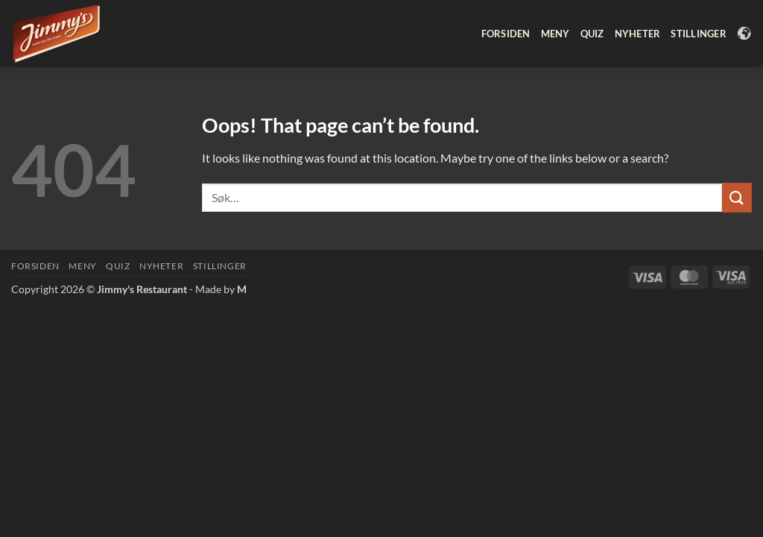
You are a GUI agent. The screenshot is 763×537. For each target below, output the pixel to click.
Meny (555, 34)
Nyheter (638, 34)
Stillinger (698, 34)
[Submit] (737, 197)
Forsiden (506, 34)
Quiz (592, 34)
